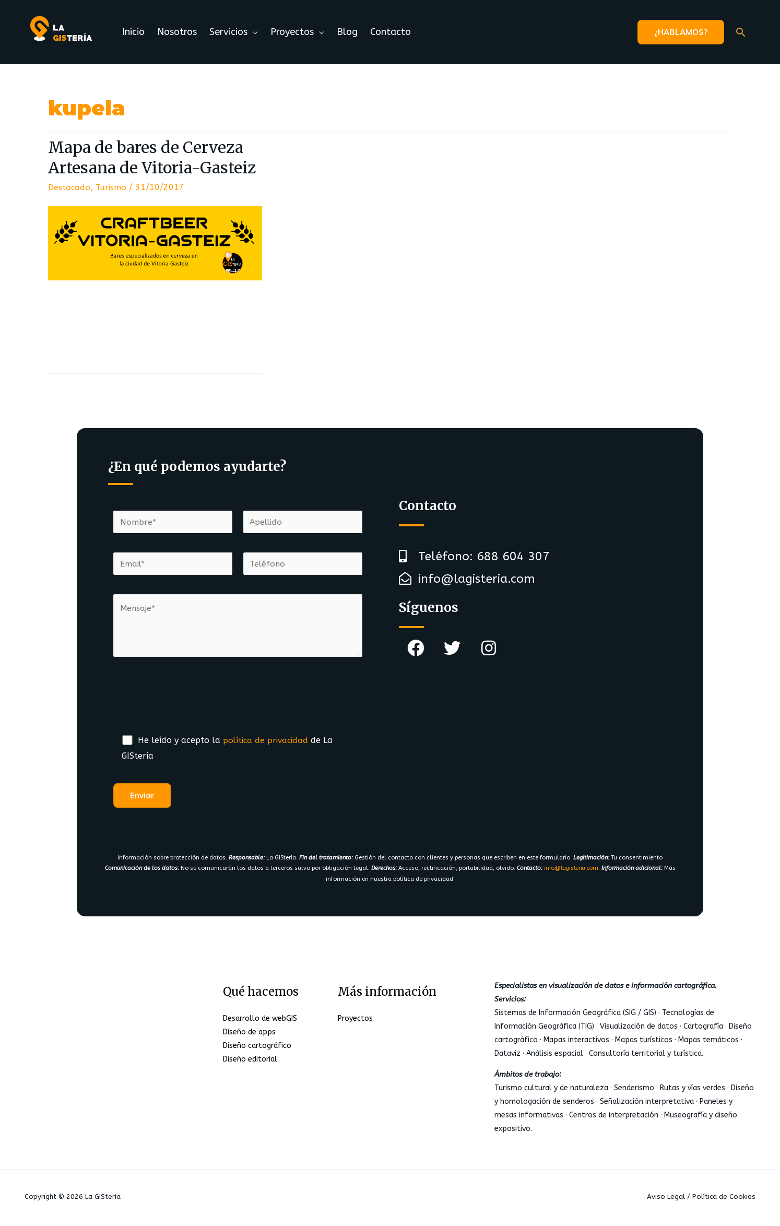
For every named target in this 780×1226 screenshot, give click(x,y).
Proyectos (292, 32)
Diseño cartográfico (257, 1047)
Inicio (133, 32)
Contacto (390, 32)
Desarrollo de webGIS (260, 1020)
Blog (347, 32)
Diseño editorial (250, 1061)
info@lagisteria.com (571, 870)
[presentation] (192, 703)
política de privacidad (267, 742)
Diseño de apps (249, 1034)
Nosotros (177, 32)
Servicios (228, 32)
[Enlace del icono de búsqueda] (741, 32)
